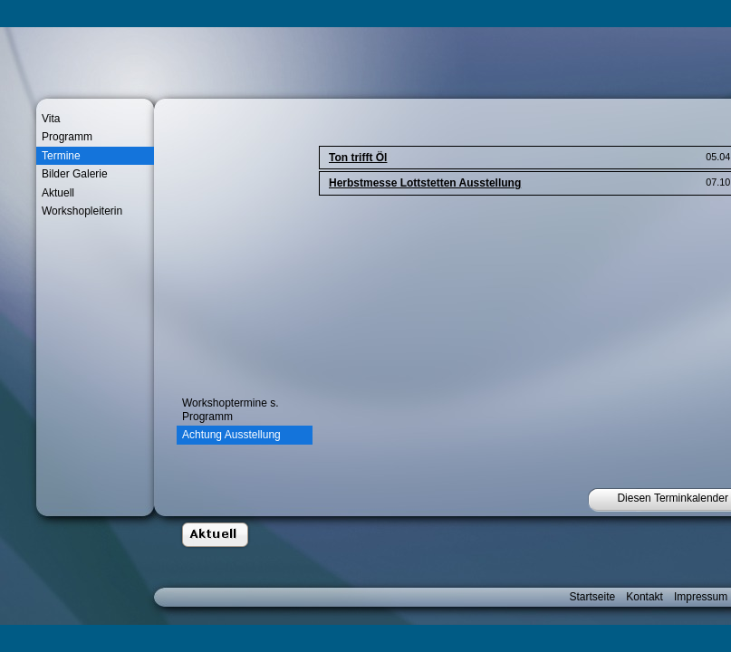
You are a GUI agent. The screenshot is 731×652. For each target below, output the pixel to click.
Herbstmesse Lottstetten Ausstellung (425, 183)
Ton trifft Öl (358, 157)
